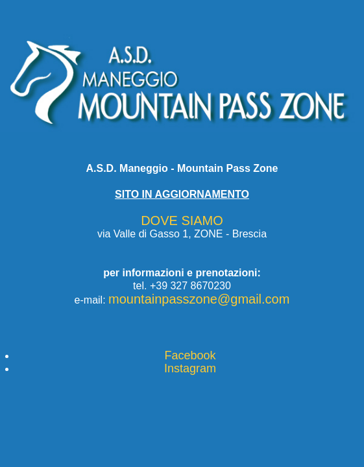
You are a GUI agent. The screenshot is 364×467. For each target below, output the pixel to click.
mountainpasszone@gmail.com (198, 299)
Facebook (189, 355)
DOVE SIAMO (182, 220)
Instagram (190, 368)
